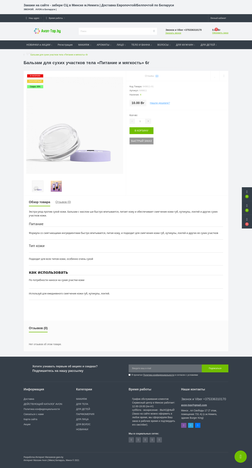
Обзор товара (39, 202)
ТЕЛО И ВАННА (141, 44)
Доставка (29, 399)
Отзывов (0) (63, 202)
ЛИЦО (121, 44)
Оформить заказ (220, 33)
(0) (156, 75)
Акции (27, 424)
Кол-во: (134, 115)
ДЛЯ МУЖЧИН (185, 44)
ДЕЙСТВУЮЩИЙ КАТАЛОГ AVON (43, 404)
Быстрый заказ (141, 141)
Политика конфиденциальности (158, 375)
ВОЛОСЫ (164, 44)
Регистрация (65, 44)
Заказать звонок (173, 33)
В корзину (141, 130)
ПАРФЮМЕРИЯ (85, 414)
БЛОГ (30, 53)
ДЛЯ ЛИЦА (82, 419)
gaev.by (59, 457)
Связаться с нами (34, 414)
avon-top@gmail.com (194, 405)
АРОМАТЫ (104, 44)
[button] (34, 18)
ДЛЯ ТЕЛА (82, 404)
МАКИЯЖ (84, 44)
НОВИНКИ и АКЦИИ (39, 44)
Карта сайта (30, 419)
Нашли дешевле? (160, 103)
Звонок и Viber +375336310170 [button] (203, 399)
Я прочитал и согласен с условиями (164, 375)
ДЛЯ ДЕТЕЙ (209, 44)
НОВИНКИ (82, 429)
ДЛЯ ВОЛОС (83, 424)
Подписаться (215, 368)
